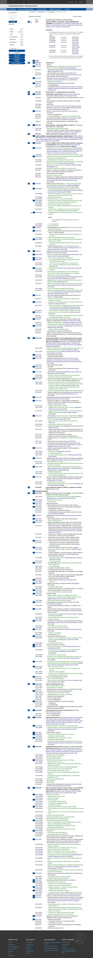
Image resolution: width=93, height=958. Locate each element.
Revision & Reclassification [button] (26, 9)
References (13, 39)
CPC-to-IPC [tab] (17, 55)
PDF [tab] (17, 50)
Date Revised (13, 42)
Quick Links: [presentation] (13, 48)
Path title (12, 44)
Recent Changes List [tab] (17, 63)
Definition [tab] (17, 57)
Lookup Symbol (13, 12)
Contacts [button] (68, 9)
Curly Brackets (13, 37)
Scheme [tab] (17, 52)
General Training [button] (42, 9)
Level (20, 32)
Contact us (81, 2)
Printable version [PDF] (35, 16)
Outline (11, 29)
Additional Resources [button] (56, 9)
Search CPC (12, 24)
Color (11, 34)
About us (70, 2)
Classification (12, 9)
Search (12, 21)
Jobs (76, 2)
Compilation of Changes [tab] (17, 60)
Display (12, 31)
